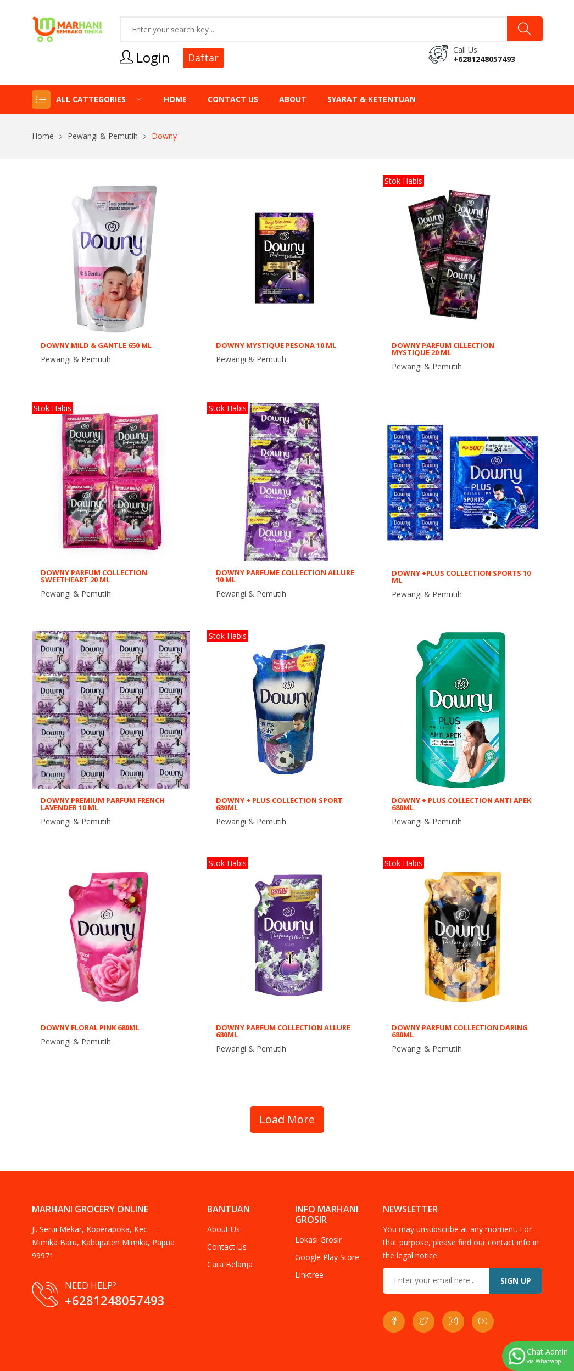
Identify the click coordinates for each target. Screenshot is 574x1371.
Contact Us (233, 99)
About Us (223, 1229)
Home (175, 99)
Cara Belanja (230, 1264)
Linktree (309, 1274)
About (292, 99)
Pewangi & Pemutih (103, 136)
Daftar (203, 57)
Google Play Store (327, 1257)
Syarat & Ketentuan (371, 99)
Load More (287, 1119)
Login (145, 57)
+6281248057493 (484, 59)
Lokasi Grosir (318, 1239)
